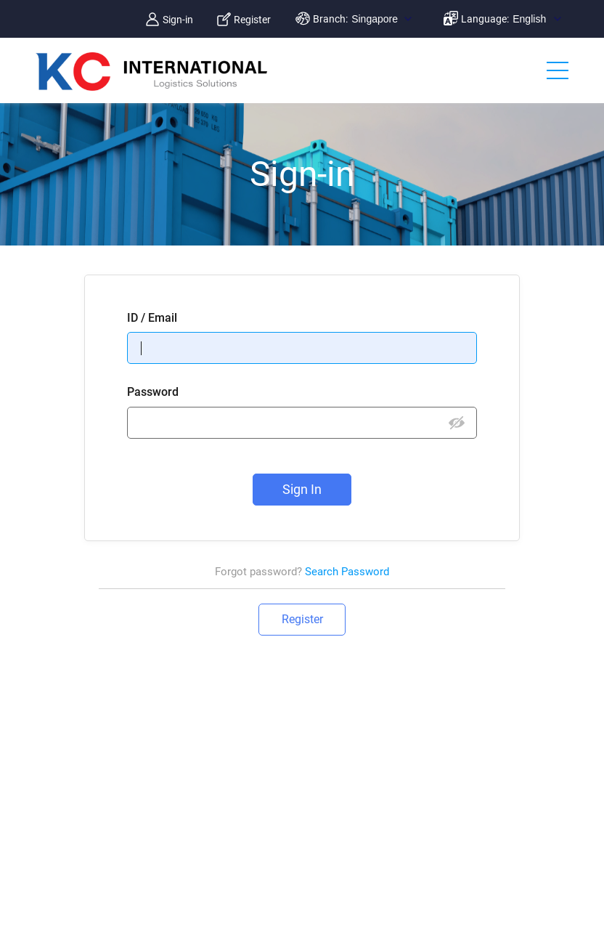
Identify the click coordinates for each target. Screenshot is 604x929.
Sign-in (178, 19)
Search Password (347, 571)
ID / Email (152, 318)
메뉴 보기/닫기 (557, 72)
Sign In (302, 489)
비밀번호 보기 (457, 423)
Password (153, 392)
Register (252, 19)
